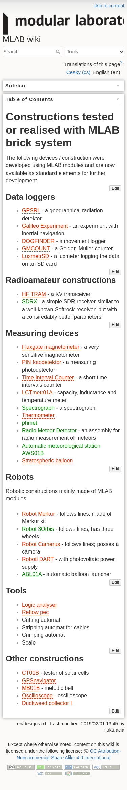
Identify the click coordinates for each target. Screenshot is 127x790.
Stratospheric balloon (47, 461)
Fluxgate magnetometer (50, 347)
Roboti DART (38, 559)
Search (59, 51)
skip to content (109, 5)
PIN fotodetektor (41, 362)
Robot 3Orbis (38, 529)
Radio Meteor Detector (49, 430)
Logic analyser (39, 605)
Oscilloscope (37, 695)
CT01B (30, 673)
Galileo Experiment (45, 226)
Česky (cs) (78, 72)
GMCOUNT (36, 248)
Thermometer (38, 415)
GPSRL (31, 210)
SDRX (29, 301)
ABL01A (32, 574)
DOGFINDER (38, 241)
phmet (29, 423)
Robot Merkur (38, 514)
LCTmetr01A (37, 393)
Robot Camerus (41, 544)
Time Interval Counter (48, 377)
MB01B (31, 688)
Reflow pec (35, 612)
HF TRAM (34, 294)
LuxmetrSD (35, 256)
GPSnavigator (39, 680)
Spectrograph (38, 408)
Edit (115, 188)
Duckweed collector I (47, 703)
